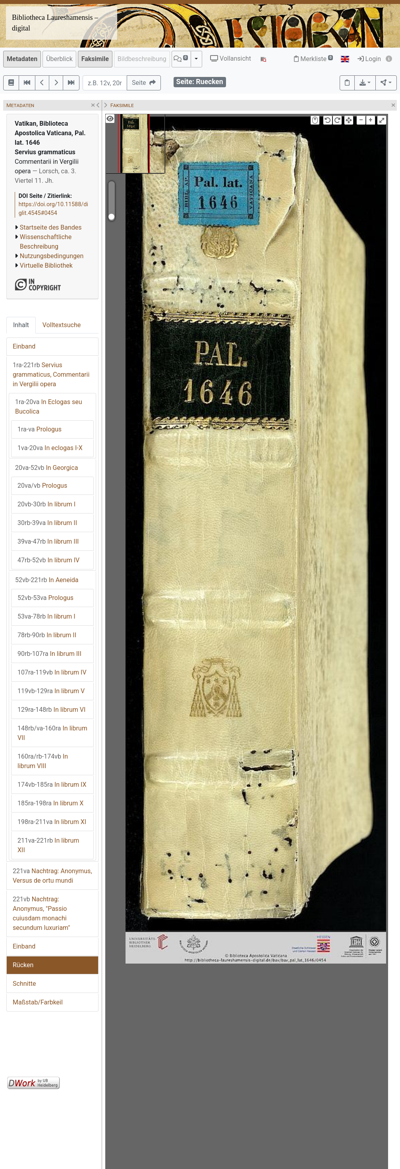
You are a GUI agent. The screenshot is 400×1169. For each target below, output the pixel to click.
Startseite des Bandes (51, 227)
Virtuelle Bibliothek (46, 265)
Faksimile (95, 59)
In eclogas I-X (50, 448)
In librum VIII (42, 761)
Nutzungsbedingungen (51, 256)
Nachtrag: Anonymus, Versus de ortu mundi (52, 875)
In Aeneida (47, 580)
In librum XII (48, 845)
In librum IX (52, 784)
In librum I (46, 504)
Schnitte (24, 983)
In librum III (48, 541)
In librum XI (51, 822)
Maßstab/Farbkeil (38, 1002)
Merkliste (313, 59)
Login (369, 59)
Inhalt (21, 325)
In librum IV (48, 560)
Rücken (23, 965)
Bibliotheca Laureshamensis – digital (55, 22)
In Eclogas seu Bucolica (48, 406)
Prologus (39, 429)
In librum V (51, 691)
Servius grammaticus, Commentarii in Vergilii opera (51, 374)
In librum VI (51, 709)
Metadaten (22, 59)
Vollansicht (230, 58)
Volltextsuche (62, 325)
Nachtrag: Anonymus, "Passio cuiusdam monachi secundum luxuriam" (41, 913)
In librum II (47, 523)
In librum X (50, 803)
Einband (24, 346)
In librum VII (52, 733)
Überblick (59, 59)
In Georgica (46, 467)
